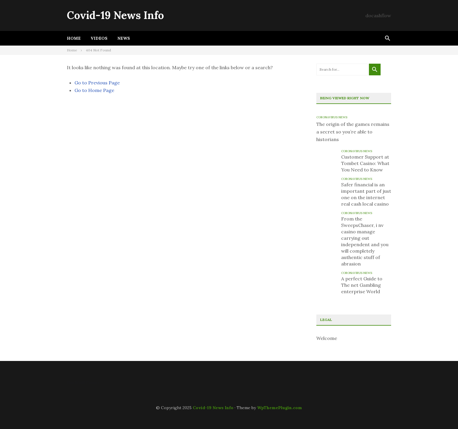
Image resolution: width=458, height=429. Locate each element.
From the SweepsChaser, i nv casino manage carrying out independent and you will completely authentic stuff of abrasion (364, 241)
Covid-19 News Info (115, 15)
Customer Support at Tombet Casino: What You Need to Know (365, 163)
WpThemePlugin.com (279, 407)
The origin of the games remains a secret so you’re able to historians (352, 131)
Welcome (326, 338)
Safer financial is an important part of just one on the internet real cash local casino (366, 194)
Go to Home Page (94, 90)
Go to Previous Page (97, 83)
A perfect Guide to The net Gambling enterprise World (361, 285)
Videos (99, 38)
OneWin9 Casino (83, 382)
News (123, 38)
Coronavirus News (331, 117)
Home (74, 38)
